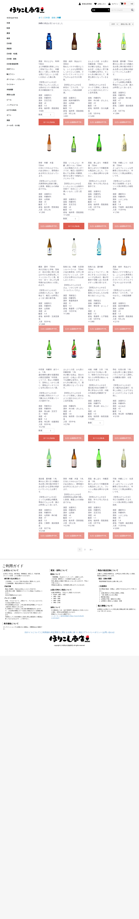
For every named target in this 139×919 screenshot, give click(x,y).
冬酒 (8, 23)
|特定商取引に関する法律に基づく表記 (66, 632)
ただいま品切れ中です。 (74, 122)
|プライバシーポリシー (92, 632)
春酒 (8, 38)
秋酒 (8, 28)
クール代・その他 (13, 125)
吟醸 (59, 18)
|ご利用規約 (45, 632)
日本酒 (9, 43)
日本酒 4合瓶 (12, 54)
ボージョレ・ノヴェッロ (15, 79)
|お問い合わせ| (108, 632)
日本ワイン (11, 69)
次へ (91, 550)
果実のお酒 (11, 95)
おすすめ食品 (11, 110)
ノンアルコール (12, 105)
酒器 (8, 120)
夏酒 (8, 33)
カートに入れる (49, 122)
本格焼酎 (10, 89)
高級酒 (9, 48)
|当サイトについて (32, 632)
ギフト (9, 115)
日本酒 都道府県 (12, 64)
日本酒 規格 (11, 59)
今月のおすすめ (12, 18)
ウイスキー (11, 84)
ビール (9, 100)
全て (40, 18)
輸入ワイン (11, 74)
